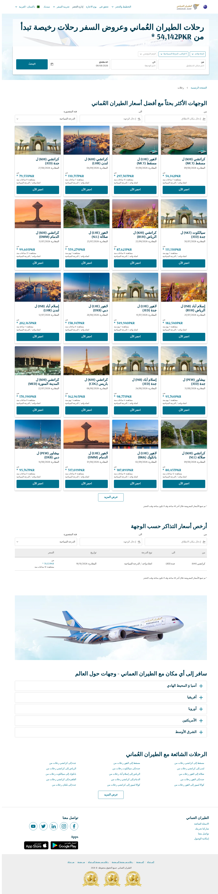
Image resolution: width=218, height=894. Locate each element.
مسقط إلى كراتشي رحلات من (187, 763)
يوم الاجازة (89, 7)
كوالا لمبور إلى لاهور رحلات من (187, 785)
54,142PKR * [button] (170, 37)
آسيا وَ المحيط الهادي (183, 686)
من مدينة (79, 862)
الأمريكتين (191, 721)
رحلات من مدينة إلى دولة (96, 862)
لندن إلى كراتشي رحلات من (188, 768)
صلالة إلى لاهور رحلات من (189, 774)
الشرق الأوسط (187, 732)
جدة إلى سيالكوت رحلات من (124, 768)
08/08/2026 (100, 66)
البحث (30, 64)
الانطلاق (101, 62)
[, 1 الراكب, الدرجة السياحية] (173, 54)
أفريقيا (193, 697)
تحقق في (102, 7)
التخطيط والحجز (118, 7)
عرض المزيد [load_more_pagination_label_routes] (109, 794)
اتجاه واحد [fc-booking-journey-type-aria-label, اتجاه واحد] (197, 54)
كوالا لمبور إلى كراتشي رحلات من (121, 785)
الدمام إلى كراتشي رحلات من (123, 779)
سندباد (45, 7)
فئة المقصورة (68, 111)
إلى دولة (148, 862)
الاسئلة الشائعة (199, 824)
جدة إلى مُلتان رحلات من (62, 785)
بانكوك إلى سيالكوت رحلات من (59, 774)
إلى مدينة (138, 862)
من (200, 62)
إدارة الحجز (75, 7)
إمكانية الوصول (199, 839)
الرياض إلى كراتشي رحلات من (59, 768)
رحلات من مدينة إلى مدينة (120, 862)
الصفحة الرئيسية (197, 88)
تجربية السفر (58, 7)
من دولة (69, 862)
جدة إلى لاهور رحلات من (190, 779)
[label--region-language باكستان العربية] (25, 7)
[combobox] (180, 66)
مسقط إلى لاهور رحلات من (125, 763)
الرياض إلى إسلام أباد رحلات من (122, 774)
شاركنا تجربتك (200, 829)
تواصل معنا (201, 834)
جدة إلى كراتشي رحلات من (60, 763)
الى (151, 62)
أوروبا (194, 709)
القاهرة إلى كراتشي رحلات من (59, 779)
